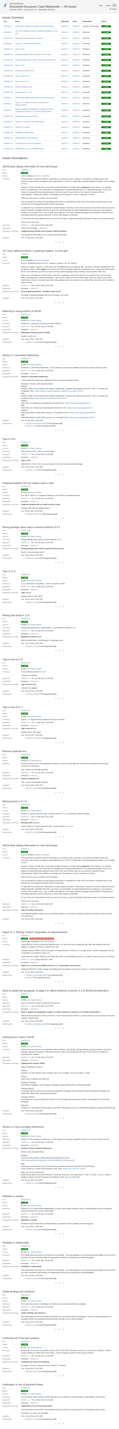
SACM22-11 (8, 122)
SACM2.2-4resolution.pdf (35, 423)
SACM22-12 (8, 116)
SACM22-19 (8, 81)
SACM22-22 (8, 65)
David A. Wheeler (41, 176)
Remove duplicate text (23, 87)
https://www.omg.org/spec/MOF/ (82, 413)
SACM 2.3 (76, 26)
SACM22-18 (8, 127)
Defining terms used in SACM (26, 116)
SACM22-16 (8, 132)
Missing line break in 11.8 (24, 71)
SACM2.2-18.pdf (32, 1230)
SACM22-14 (8, 143)
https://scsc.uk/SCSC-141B (74, 1169)
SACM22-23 (8, 92)
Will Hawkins (49, 941)
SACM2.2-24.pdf (32, 1419)
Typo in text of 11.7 (22, 81)
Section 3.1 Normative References (28, 44)
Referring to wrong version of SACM (28, 38)
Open (101, 5)
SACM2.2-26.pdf (32, 514)
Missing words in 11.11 (23, 92)
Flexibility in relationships (24, 132)
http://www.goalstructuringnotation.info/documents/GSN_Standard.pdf (48, 1160)
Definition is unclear (22, 127)
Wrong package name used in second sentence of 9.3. (35, 60)
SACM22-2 (8, 98)
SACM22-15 (8, 138)
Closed (108, 5)
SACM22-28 (8, 60)
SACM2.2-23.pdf (32, 832)
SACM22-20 (8, 76)
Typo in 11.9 (19, 65)
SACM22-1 (8, 104)
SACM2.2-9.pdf (31, 426)
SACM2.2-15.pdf (32, 1325)
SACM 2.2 (76, 32)
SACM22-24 (8, 149)
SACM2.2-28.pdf (32, 558)
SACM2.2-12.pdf (32, 1114)
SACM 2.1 (65, 26)
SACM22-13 (8, 38)
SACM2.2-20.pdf (32, 694)
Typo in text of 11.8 (22, 76)
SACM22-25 (8, 87)
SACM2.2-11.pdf (32, 1183)
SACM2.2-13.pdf (32, 342)
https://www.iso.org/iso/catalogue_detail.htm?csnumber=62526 (59, 391)
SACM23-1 (8, 26)
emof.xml (29, 977)
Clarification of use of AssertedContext (29, 149)
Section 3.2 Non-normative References (29, 122)
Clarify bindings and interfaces (26, 138)
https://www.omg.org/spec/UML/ (78, 403)
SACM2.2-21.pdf (32, 646)
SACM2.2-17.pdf (32, 470)
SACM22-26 (8, 54)
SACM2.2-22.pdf (32, 602)
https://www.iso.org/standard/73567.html (51, 398)
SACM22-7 (8, 110)
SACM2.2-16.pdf (32, 1278)
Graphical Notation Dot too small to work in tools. (33, 54)
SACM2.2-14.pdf (32, 1371)
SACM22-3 (8, 32)
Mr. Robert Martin (34, 320)
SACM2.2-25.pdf (32, 788)
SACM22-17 (8, 49)
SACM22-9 (8, 44)
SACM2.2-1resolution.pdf (35, 975)
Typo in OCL (20, 49)
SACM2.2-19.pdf (32, 738)
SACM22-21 (8, 71)
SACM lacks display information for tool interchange (34, 26)
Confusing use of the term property (28, 143)
